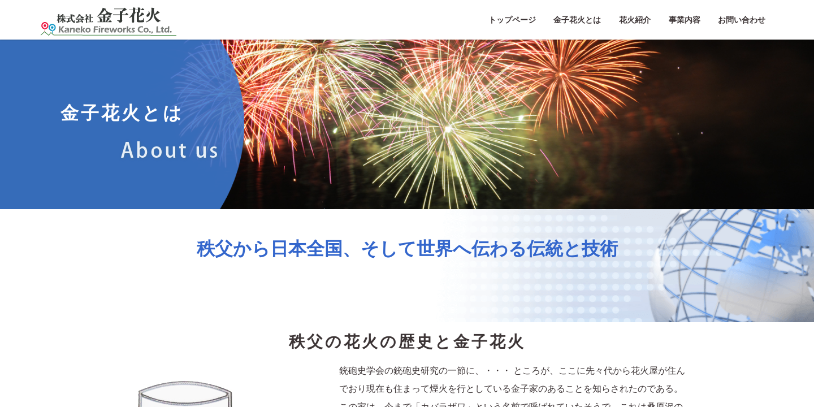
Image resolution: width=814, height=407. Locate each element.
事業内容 (684, 19)
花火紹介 (635, 19)
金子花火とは (577, 19)
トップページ (512, 19)
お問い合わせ (741, 19)
